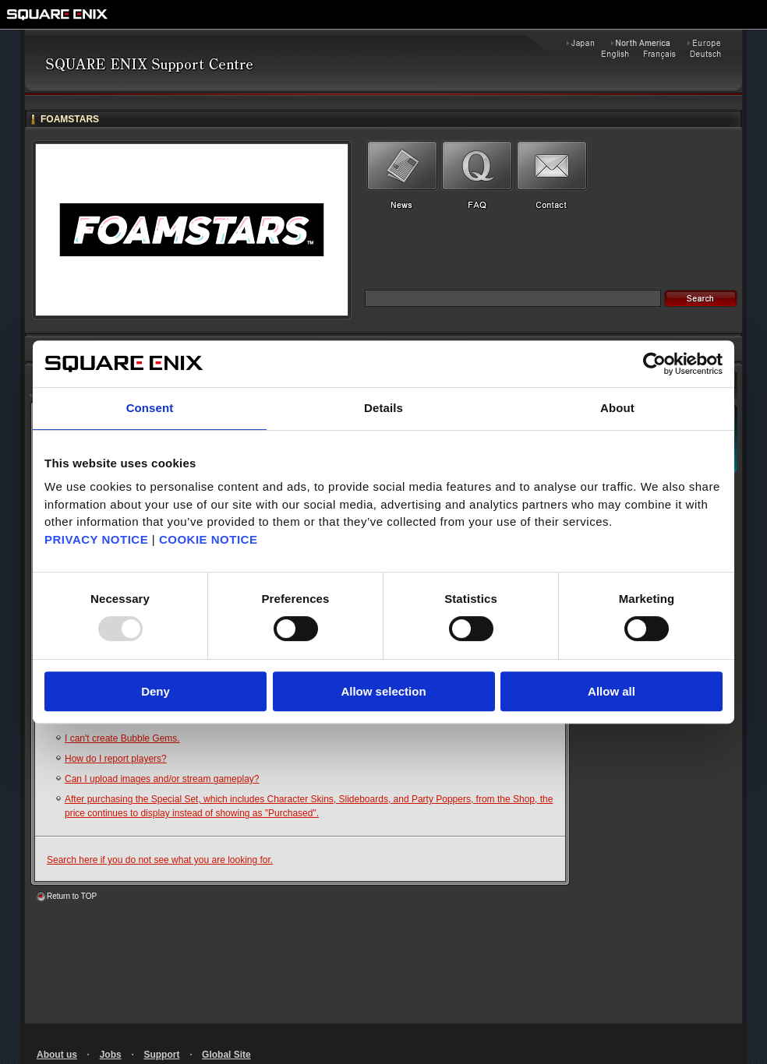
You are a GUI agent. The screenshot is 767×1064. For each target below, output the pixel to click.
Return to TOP (72, 896)
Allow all (611, 691)
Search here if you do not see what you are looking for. (160, 859)
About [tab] (617, 407)
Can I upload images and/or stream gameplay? (162, 778)
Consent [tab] (150, 407)
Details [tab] (383, 407)
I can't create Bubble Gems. (122, 738)
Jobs (111, 1054)
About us (57, 1054)
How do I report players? (116, 758)
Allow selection (383, 691)
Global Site (226, 1054)
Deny (155, 691)
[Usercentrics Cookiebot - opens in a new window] (654, 363)
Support (161, 1054)
